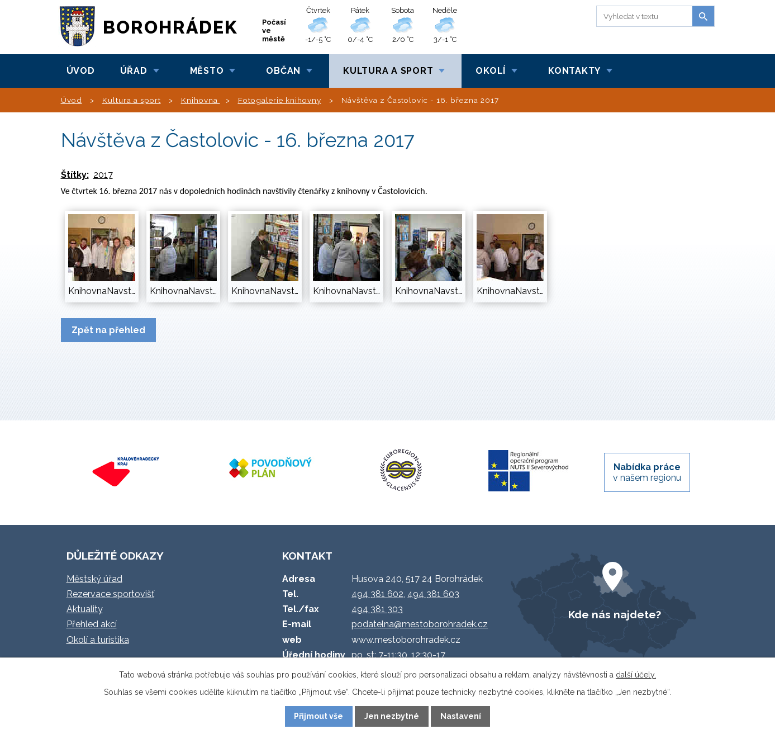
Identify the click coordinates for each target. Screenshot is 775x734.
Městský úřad (94, 579)
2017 (103, 174)
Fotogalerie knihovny (279, 100)
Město (207, 70)
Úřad (134, 70)
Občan (283, 70)
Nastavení (460, 716)
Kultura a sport (388, 70)
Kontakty (574, 70)
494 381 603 (433, 594)
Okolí (491, 70)
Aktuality (84, 609)
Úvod (80, 70)
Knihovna (200, 100)
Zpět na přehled (108, 330)
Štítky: (75, 174)
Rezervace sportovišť (110, 594)
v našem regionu (647, 472)
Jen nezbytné (391, 716)
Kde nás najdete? (614, 614)
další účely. (636, 674)
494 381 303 (377, 609)
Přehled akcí (91, 624)
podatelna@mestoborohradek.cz (419, 624)
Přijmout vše (318, 716)
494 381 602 (377, 594)
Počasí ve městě (274, 30)
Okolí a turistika (97, 639)
